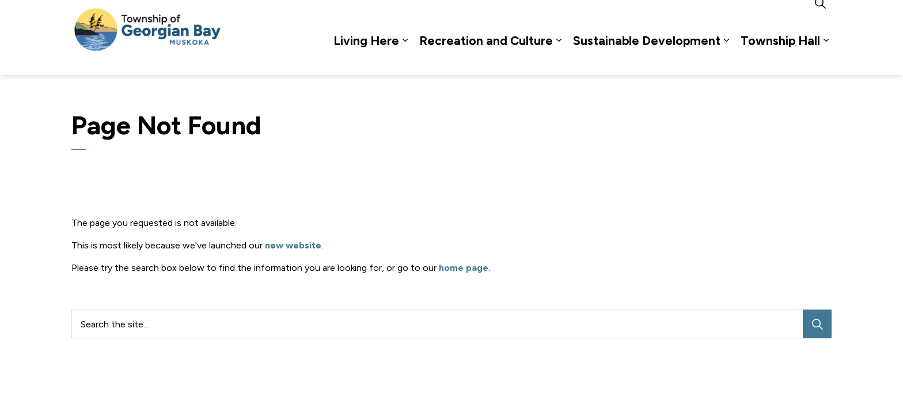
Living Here (366, 56)
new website (293, 245)
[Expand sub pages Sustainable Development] (726, 56)
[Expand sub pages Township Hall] (826, 56)
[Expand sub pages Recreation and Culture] (558, 56)
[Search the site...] (451, 324)
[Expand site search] (820, 18)
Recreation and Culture (486, 56)
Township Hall (780, 56)
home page (463, 267)
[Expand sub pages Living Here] (405, 56)
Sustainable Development (646, 56)
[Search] (817, 324)
